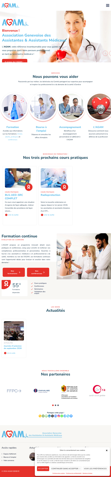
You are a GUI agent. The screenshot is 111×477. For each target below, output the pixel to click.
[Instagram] (58, 416)
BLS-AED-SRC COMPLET (14, 196)
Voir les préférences (95, 469)
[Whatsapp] (61, 416)
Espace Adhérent (10, 454)
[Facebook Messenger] (71, 416)
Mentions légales (87, 473)
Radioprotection (50, 195)
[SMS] (46, 416)
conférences (12, 139)
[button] (107, 450)
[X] (52, 416)
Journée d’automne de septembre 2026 (13, 347)
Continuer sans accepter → (66, 469)
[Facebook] (55, 416)
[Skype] (68, 416)
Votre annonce (9, 460)
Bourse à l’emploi (10, 457)
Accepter (43, 469)
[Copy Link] (40, 416)
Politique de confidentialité (73, 473)
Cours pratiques (12, 192)
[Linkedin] (49, 416)
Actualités (8, 343)
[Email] (43, 416)
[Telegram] (65, 416)
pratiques (14, 137)
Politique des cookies (58, 473)
